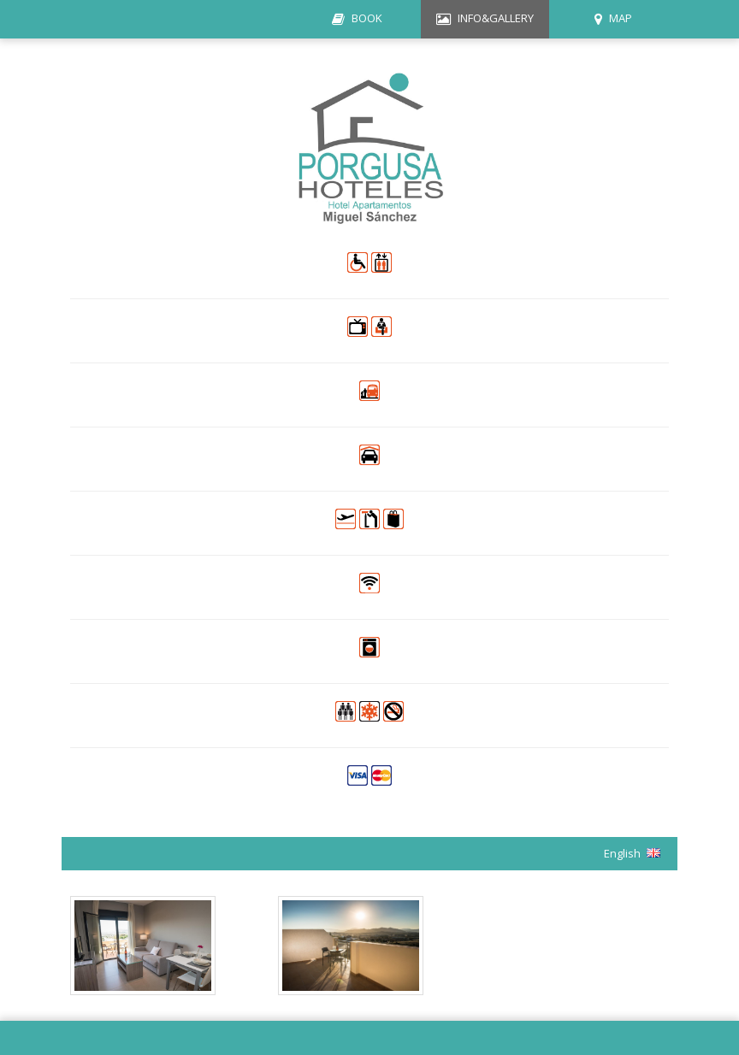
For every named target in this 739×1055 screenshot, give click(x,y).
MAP (620, 18)
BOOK (367, 18)
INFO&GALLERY (496, 18)
